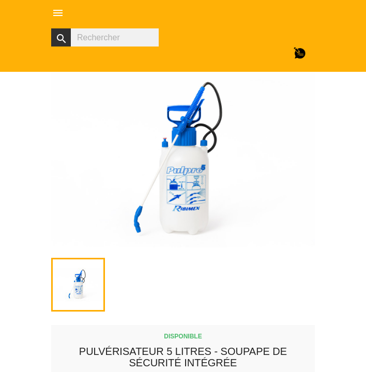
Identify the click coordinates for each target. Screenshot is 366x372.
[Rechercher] (105, 37)
